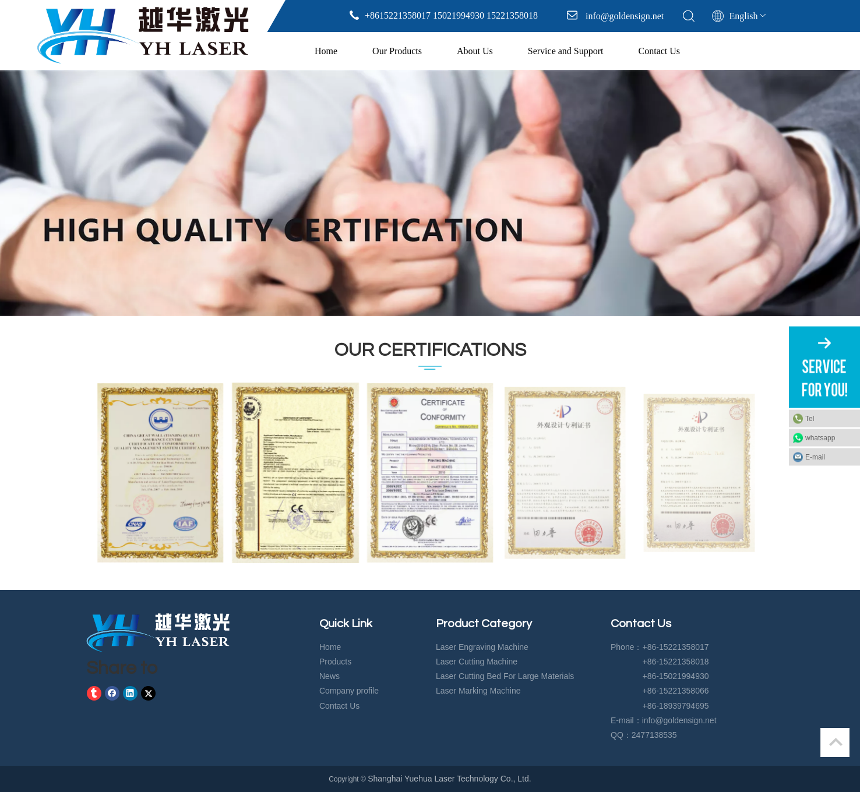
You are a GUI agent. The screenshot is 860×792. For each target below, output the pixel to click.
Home (326, 51)
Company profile (349, 690)
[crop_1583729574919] (158, 632)
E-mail (815, 457)
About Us (475, 51)
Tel (809, 419)
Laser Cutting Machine (476, 661)
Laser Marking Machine (478, 690)
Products (335, 661)
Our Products (397, 51)
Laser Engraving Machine (482, 647)
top (835, 741)
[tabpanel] (430, 193)
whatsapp (820, 438)
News (329, 676)
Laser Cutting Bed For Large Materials (505, 676)
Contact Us (660, 51)
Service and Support (566, 51)
